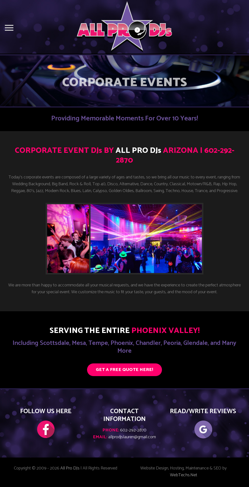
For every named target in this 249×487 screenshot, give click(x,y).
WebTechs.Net (183, 475)
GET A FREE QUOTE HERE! (124, 369)
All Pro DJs (70, 468)
